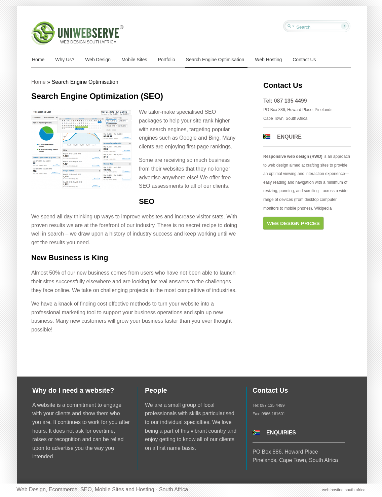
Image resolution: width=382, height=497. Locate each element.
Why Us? (64, 59)
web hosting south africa (344, 490)
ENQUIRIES (281, 432)
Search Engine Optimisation (215, 59)
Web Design (98, 59)
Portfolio (166, 59)
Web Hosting (268, 59)
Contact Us (304, 59)
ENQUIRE (289, 137)
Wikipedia (323, 208)
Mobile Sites (134, 59)
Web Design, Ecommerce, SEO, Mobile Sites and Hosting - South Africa (102, 489)
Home (38, 59)
